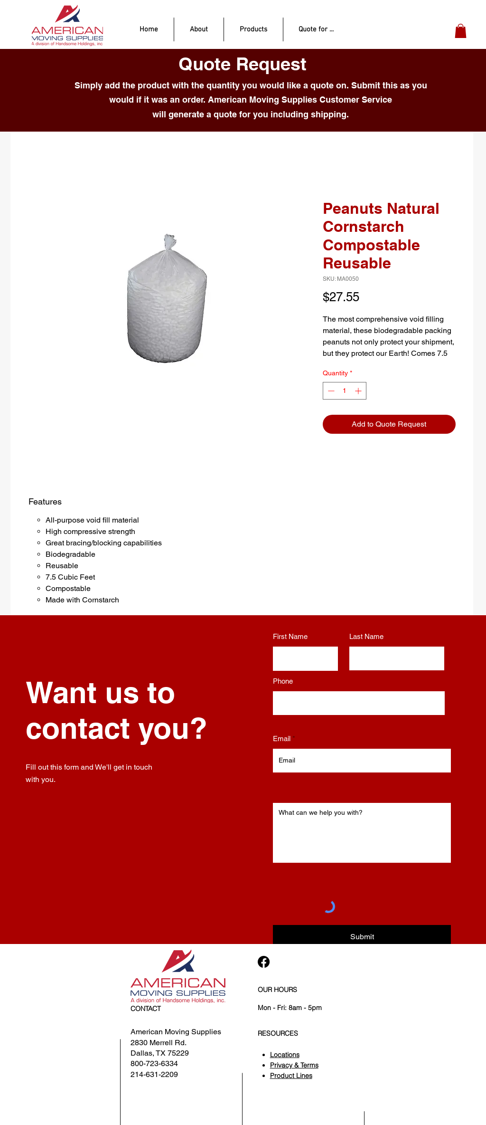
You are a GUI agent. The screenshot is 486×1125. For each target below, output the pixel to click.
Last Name (366, 636)
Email (281, 738)
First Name (290, 636)
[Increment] (359, 390)
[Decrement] (330, 390)
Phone (283, 681)
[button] (461, 31)
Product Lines (291, 1075)
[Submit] (362, 937)
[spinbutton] (344, 390)
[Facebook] (264, 962)
